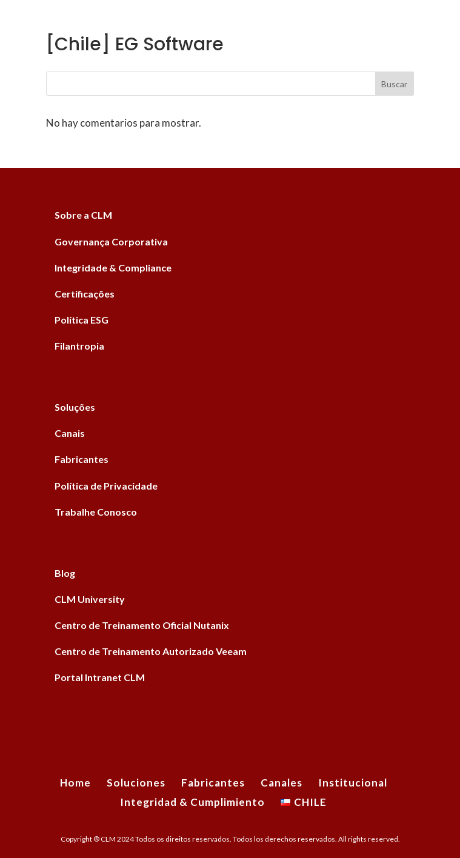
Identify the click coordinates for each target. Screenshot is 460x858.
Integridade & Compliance (113, 267)
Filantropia (79, 345)
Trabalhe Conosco (96, 511)
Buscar (394, 84)
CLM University (90, 599)
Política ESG (81, 319)
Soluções (75, 407)
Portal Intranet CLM (100, 677)
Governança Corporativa (111, 241)
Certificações (85, 293)
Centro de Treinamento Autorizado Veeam (151, 651)
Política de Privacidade (106, 485)
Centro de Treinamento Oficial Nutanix (142, 625)
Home (75, 782)
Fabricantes (81, 459)
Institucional (352, 782)
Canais (70, 433)
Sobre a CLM (83, 215)
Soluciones (136, 782)
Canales (281, 782)
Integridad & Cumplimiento (192, 802)
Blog (65, 573)
